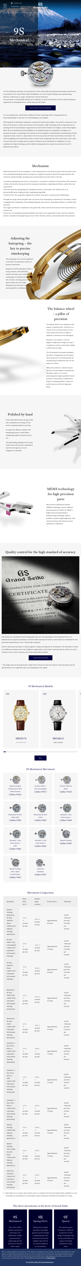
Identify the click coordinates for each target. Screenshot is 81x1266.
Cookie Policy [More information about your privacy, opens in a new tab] (51, 1258)
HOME (5, 12)
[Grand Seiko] (40, 5)
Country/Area (16, 3)
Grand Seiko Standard (40, 658)
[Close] (77, 1252)
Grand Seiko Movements (22, 12)
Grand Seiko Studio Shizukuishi (40, 108)
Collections (15, 7)
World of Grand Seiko (25, 7)
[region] (40, 1257)
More (40, 758)
